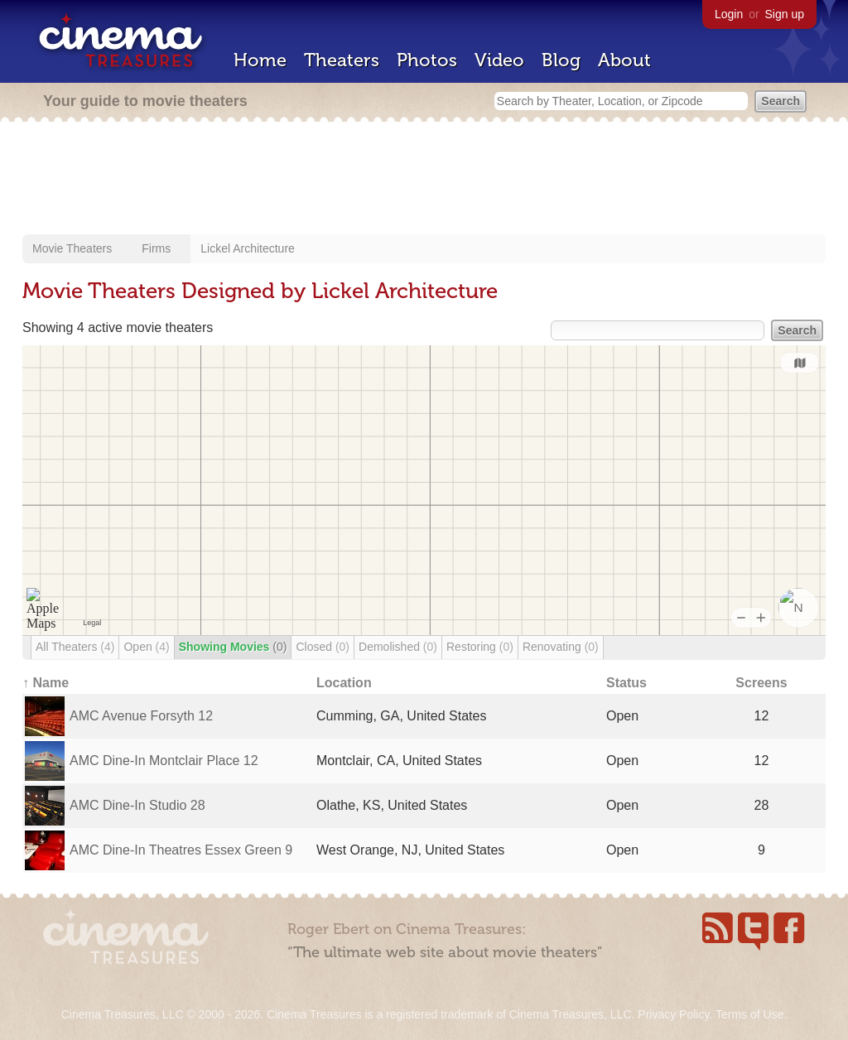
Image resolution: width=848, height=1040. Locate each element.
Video (499, 60)
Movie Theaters (72, 248)
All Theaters (75, 646)
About (624, 60)
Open (146, 646)
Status (626, 683)
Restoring (479, 646)
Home (260, 60)
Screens (761, 683)
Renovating (561, 646)
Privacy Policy (673, 1014)
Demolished (398, 646)
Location (344, 683)
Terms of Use (749, 1014)
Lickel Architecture (247, 248)
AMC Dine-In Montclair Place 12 (164, 761)
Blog (561, 60)
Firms (156, 248)
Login (729, 14)
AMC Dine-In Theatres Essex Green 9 (181, 850)
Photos (427, 60)
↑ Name (45, 683)
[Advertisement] (424, 179)
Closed (322, 646)
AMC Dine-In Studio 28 (137, 805)
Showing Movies (233, 646)
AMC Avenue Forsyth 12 (141, 716)
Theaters (341, 60)
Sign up (784, 14)
